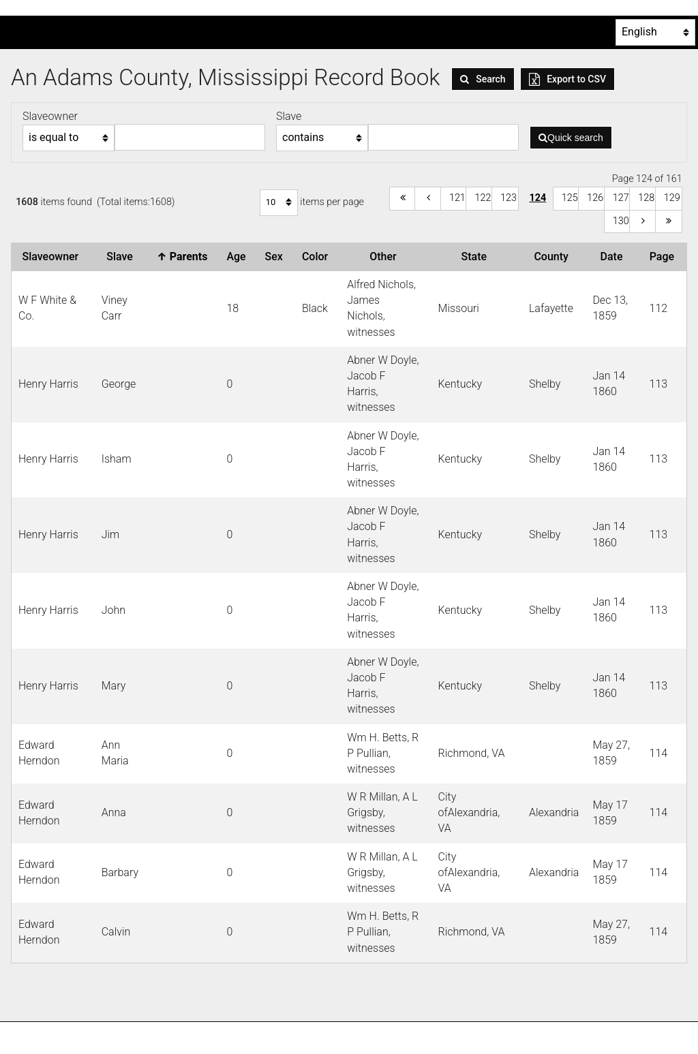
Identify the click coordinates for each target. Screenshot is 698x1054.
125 (570, 198)
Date (614, 256)
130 (621, 221)
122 (482, 198)
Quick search (570, 137)
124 (537, 198)
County (553, 256)
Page (665, 256)
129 (672, 198)
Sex (276, 256)
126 (595, 198)
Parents (185, 256)
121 (457, 198)
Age (238, 256)
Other (385, 256)
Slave (122, 256)
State (476, 256)
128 (646, 198)
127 (621, 198)
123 (508, 198)
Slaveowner (53, 256)
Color (317, 256)
